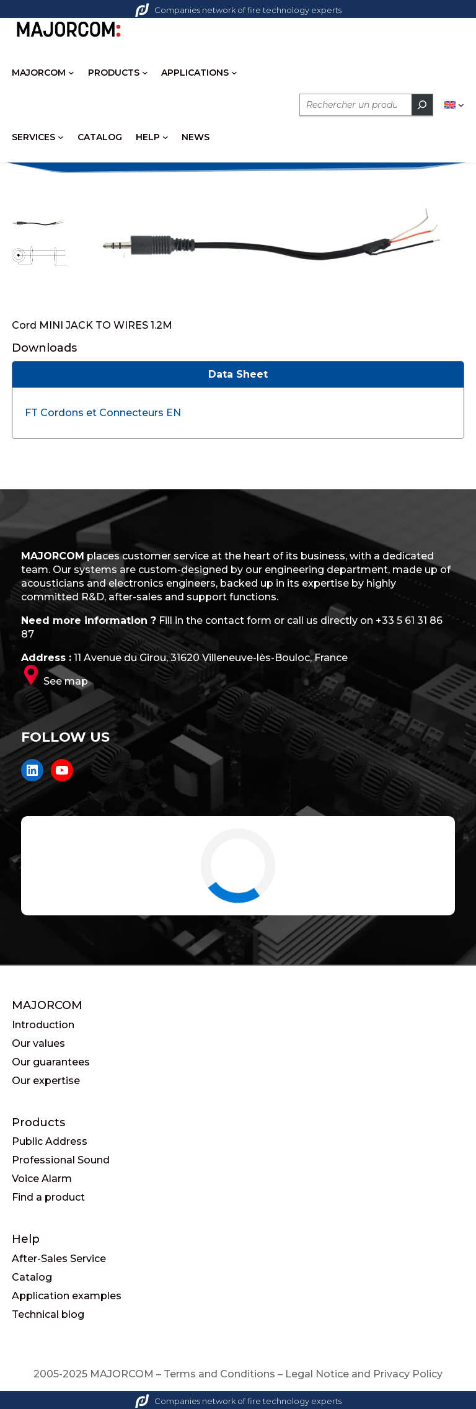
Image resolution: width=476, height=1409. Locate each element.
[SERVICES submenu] (61, 137)
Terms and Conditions (219, 1374)
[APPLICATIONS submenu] (234, 72)
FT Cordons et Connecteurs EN (103, 413)
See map (65, 681)
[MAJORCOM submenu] (71, 72)
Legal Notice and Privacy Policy (364, 1374)
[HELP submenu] (165, 137)
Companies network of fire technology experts (238, 10)
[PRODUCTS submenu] (145, 72)
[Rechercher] (422, 104)
